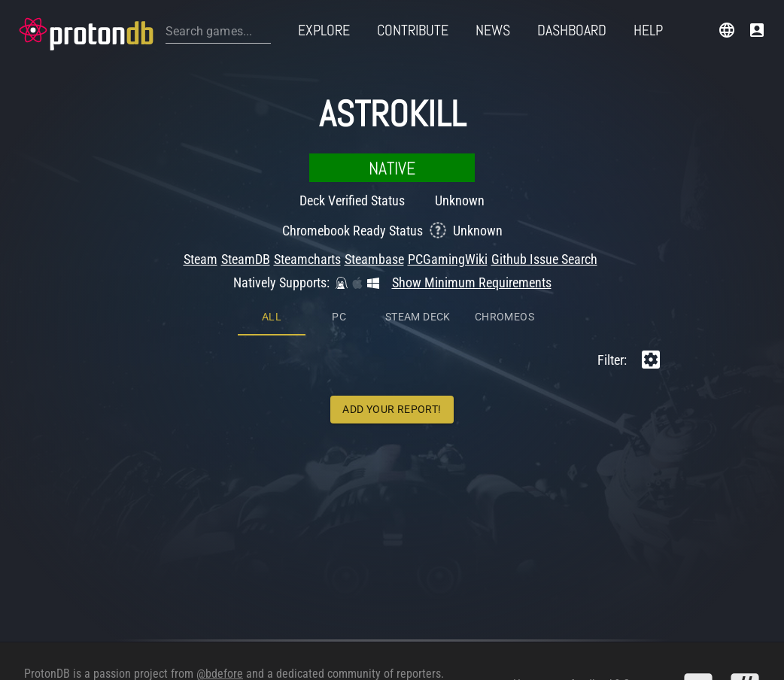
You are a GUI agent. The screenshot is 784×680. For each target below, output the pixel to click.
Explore (324, 30)
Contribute (412, 30)
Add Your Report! (391, 266)
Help (648, 30)
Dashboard (571, 30)
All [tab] (271, 174)
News (493, 30)
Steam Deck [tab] (418, 174)
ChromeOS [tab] (504, 174)
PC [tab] (339, 174)
